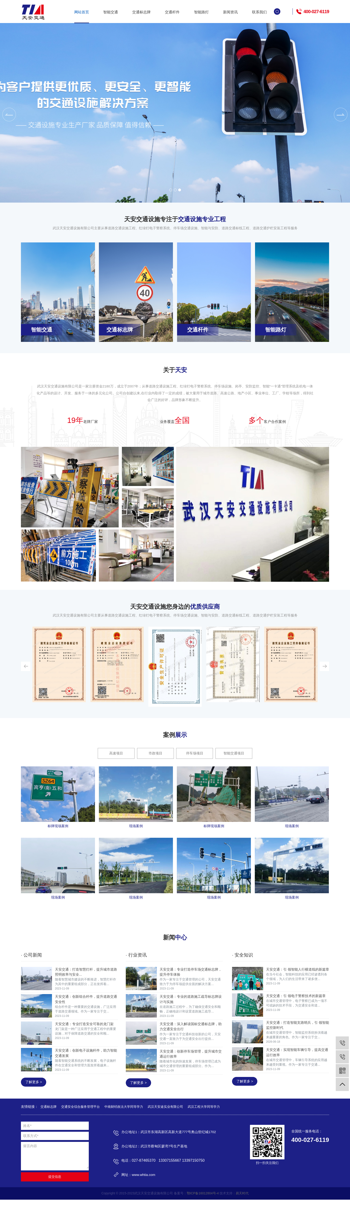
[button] (170, 190)
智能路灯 (201, 12)
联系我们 (259, 12)
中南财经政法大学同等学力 (123, 1119)
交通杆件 (172, 12)
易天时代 (243, 1206)
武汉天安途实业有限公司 (165, 1119)
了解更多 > (33, 1094)
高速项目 (116, 760)
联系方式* (30, 1148)
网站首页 (81, 12)
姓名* (27, 1138)
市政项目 (155, 760)
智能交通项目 (234, 760)
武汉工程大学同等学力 (204, 1119)
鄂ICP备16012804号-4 (203, 1206)
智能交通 (110, 12)
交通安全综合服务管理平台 (80, 1119)
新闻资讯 (230, 12)
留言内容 (30, 1159)
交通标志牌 (141, 12)
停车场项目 (194, 760)
